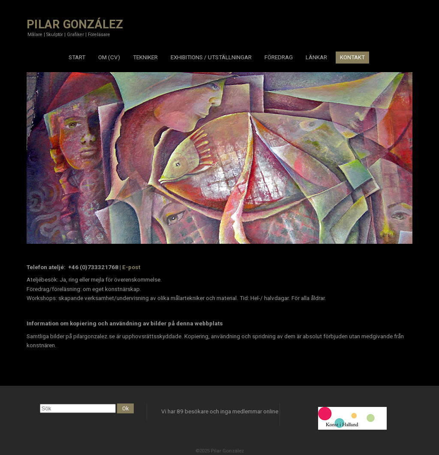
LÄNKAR (316, 57)
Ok (125, 408)
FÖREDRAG (279, 57)
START (77, 57)
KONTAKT (352, 57)
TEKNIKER (145, 57)
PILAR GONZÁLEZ (75, 24)
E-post (131, 267)
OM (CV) (109, 57)
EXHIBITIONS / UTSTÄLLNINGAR (211, 57)
